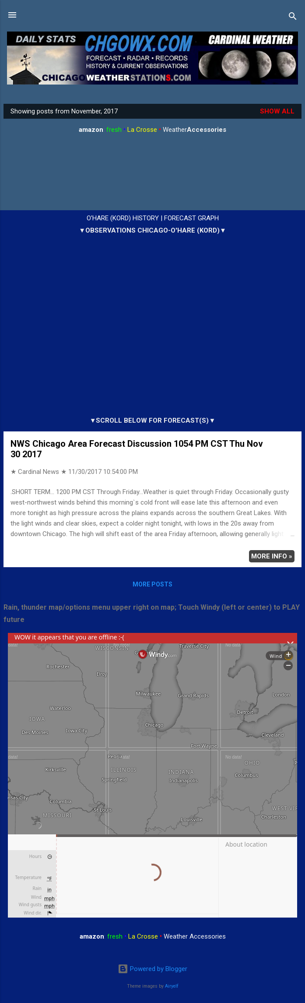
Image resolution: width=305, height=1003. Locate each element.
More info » (271, 556)
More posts (152, 584)
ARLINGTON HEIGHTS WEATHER (152, 174)
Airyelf (172, 986)
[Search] (292, 17)
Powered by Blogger (152, 969)
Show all (277, 111)
